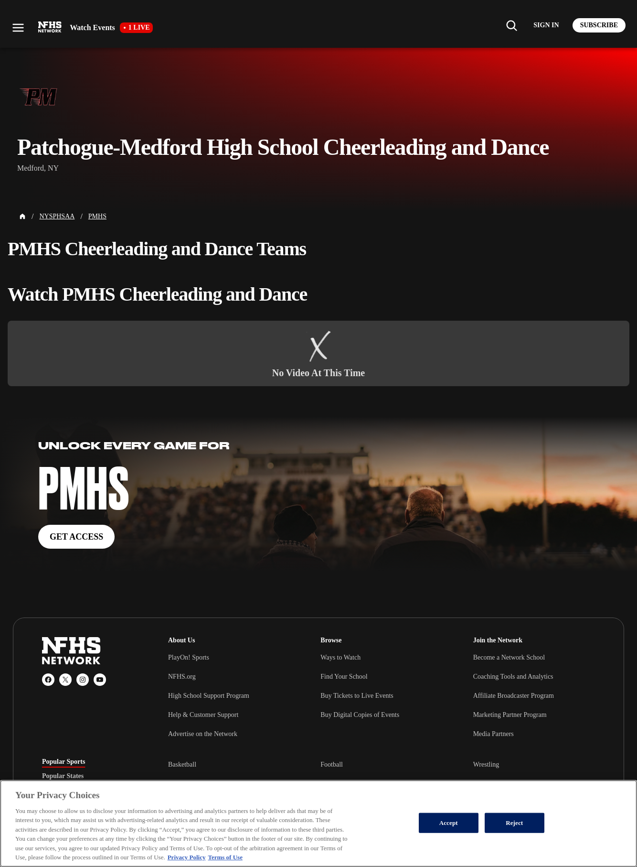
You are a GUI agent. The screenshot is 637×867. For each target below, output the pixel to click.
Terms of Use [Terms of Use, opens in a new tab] (225, 857)
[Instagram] (82, 679)
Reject (514, 822)
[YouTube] (100, 679)
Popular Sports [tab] (63, 762)
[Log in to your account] (546, 25)
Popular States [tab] (63, 776)
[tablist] (90, 776)
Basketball (182, 764)
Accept (448, 822)
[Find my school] (511, 25)
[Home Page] (22, 216)
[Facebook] (48, 679)
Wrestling (486, 764)
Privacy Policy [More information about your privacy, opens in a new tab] (187, 857)
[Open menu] (18, 27)
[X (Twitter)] (65, 679)
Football (331, 764)
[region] (318, 823)
